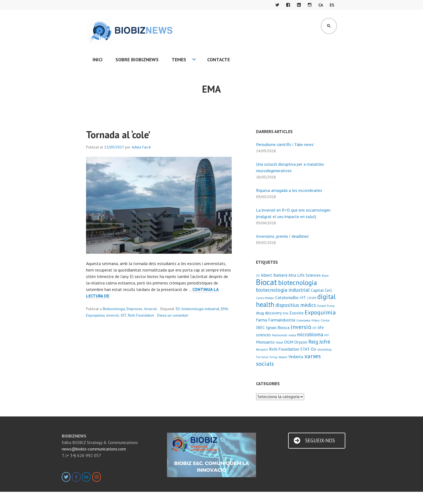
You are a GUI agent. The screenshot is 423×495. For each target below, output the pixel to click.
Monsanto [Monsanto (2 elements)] (265, 342)
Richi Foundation (141, 315)
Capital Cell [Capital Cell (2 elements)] (321, 290)
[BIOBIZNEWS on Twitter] (66, 477)
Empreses (134, 308)
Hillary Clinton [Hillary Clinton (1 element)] (321, 320)
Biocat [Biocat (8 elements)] (266, 282)
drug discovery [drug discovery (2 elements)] (269, 313)
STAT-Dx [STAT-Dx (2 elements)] (308, 349)
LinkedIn (299, 5)
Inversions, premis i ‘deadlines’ (282, 236)
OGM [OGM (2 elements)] (288, 342)
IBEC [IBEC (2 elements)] (260, 327)
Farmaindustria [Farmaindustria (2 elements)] (281, 320)
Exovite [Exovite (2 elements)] (296, 313)
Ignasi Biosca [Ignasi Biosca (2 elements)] (277, 327)
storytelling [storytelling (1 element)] (324, 349)
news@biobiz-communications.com (94, 449)
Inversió (150, 308)
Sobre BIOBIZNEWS (137, 59)
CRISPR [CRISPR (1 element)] (311, 298)
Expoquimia (95, 315)
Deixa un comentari (172, 315)
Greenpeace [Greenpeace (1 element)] (303, 320)
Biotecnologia (114, 308)
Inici (98, 59)
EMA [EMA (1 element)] (285, 313)
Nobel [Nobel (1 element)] (279, 342)
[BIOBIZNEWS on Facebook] (76, 477)
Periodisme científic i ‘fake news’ (285, 144)
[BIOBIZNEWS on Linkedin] (86, 477)
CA (320, 5)
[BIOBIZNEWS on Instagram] (96, 477)
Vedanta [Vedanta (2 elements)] (295, 356)
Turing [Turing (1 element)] (273, 357)
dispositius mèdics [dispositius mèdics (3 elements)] (295, 304)
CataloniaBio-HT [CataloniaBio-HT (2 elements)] (290, 297)
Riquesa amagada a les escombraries (289, 190)
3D (177, 308)
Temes (179, 59)
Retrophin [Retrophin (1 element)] (262, 349)
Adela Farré (141, 147)
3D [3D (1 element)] (258, 275)
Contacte (218, 59)
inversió (112, 315)
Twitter (277, 5)
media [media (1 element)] (292, 335)
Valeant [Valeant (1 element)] (282, 357)
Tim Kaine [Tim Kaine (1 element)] (262, 357)
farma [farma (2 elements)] (261, 320)
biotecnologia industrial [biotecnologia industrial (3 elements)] (283, 289)
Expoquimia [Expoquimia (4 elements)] (320, 312)
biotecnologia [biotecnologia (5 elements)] (297, 282)
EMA (224, 308)
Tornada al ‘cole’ (118, 134)
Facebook (288, 5)
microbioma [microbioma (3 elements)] (310, 334)
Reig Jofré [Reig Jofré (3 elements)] (319, 341)
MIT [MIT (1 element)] (326, 335)
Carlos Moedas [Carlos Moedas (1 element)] (265, 298)
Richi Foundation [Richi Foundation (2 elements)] (284, 349)
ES (332, 5)
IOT (123, 315)
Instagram (310, 5)
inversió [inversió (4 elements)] (301, 327)
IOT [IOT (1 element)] (314, 328)
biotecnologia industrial (200, 308)
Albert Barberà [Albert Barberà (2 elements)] (274, 275)
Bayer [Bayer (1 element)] (325, 275)
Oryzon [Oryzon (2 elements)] (300, 342)
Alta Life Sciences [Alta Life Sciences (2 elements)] (304, 275)
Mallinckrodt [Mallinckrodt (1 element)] (279, 335)
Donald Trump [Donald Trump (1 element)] (326, 306)
